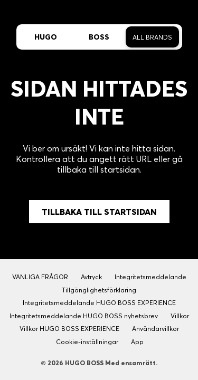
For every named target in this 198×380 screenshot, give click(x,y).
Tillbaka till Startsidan (99, 211)
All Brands (152, 37)
